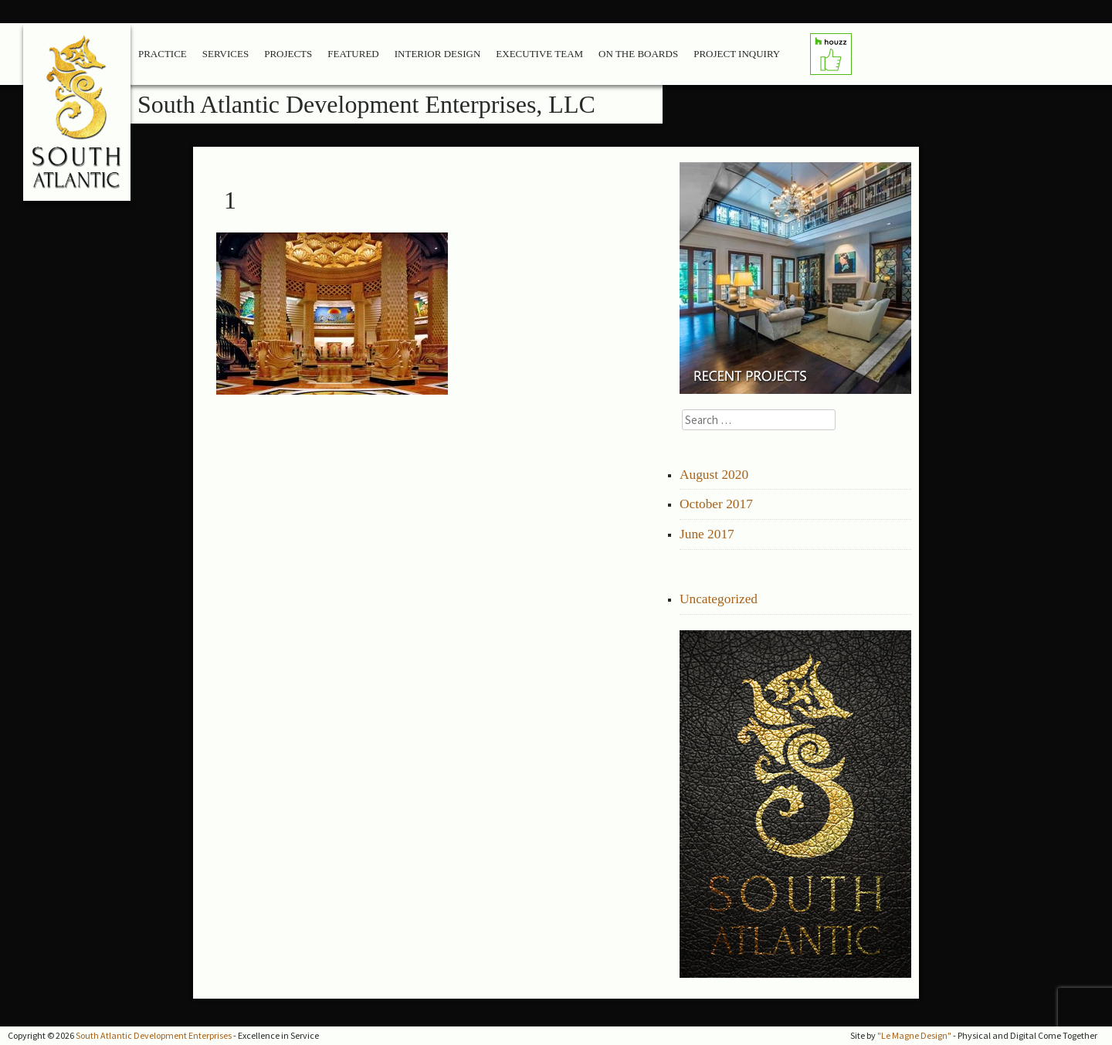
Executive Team (539, 53)
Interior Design (438, 53)
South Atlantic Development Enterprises (154, 1035)
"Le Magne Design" (914, 1035)
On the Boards (638, 53)
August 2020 (714, 474)
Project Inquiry (736, 53)
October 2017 (716, 504)
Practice (162, 53)
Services (225, 53)
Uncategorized (719, 599)
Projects (288, 53)
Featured (352, 53)
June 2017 (707, 534)
